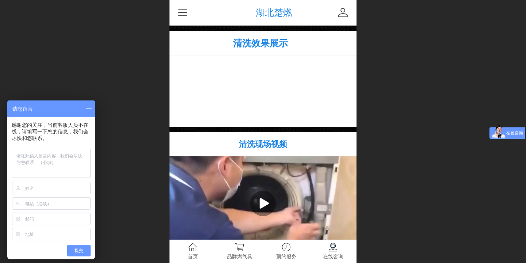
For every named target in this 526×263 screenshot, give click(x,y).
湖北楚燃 (274, 13)
